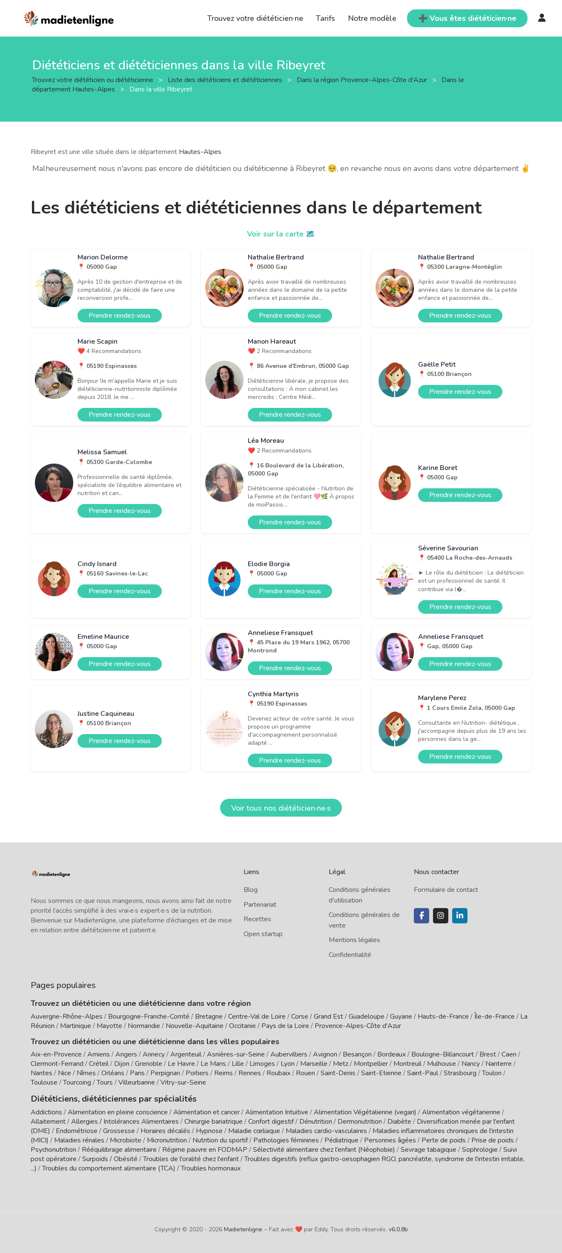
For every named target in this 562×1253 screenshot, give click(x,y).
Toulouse (44, 1082)
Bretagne (209, 1016)
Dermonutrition (361, 1120)
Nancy (471, 1063)
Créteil (99, 1063)
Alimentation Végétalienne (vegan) (365, 1111)
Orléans (112, 1073)
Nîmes (86, 1073)
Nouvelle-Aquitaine (195, 1026)
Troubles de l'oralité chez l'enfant (191, 1158)
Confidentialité (350, 955)
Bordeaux (391, 1054)
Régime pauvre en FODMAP (204, 1148)
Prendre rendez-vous (120, 315)
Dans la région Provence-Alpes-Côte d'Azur (363, 79)
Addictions (46, 1111)
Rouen (305, 1073)
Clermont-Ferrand (57, 1063)
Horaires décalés (165, 1130)
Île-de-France (494, 1016)
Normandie (144, 1026)
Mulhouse (441, 1063)
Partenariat (260, 904)
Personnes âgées (390, 1139)
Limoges (262, 1063)
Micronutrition (167, 1139)
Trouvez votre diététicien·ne (255, 18)
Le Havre (181, 1063)
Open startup (263, 934)
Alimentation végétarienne (461, 1111)
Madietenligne (243, 1229)
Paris (137, 1073)
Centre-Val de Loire (257, 1016)
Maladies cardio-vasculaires (326, 1130)
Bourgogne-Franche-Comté (148, 1016)
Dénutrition (315, 1120)
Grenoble (148, 1063)
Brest (487, 1054)
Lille (238, 1063)
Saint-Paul (422, 1073)
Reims (223, 1073)
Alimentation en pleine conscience (118, 1111)
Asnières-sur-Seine (236, 1054)
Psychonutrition (53, 1148)
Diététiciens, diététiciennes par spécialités (107, 1098)
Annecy (154, 1054)
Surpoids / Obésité (110, 1158)
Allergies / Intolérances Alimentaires (125, 1120)
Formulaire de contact (446, 889)
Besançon (357, 1054)
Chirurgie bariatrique (213, 1120)
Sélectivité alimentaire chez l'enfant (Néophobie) (324, 1148)
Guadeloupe (366, 1016)
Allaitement (48, 1120)
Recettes (257, 919)
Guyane (401, 1016)
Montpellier (371, 1063)
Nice (64, 1073)
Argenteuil (185, 1054)
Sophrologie (480, 1148)
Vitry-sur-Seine (183, 1082)
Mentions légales (354, 940)
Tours (105, 1082)
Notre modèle (372, 18)
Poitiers (197, 1073)
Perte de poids (444, 1139)
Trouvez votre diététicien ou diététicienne (93, 79)
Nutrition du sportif (220, 1139)
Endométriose (76, 1130)
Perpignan (165, 1073)
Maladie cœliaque (254, 1130)
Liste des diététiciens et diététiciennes (226, 79)
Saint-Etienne (381, 1073)
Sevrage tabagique (428, 1148)
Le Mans (213, 1063)
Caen (509, 1054)
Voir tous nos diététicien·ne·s (281, 808)
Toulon (492, 1073)
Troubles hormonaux (211, 1167)
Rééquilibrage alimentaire (119, 1148)
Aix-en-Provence (56, 1054)
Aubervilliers (288, 1054)
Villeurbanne (136, 1082)
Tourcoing (77, 1082)
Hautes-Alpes (200, 152)
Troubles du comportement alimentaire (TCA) (108, 1167)
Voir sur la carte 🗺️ (281, 234)
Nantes (41, 1073)
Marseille (313, 1063)
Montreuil (407, 1063)
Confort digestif (271, 1120)
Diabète (399, 1120)
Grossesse (119, 1130)
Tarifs (325, 18)
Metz (340, 1063)
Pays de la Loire (285, 1026)
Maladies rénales (79, 1139)
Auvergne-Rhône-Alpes (67, 1016)
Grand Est (328, 1016)
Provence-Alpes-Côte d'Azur (358, 1026)
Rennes (249, 1073)
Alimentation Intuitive (276, 1111)
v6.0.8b (398, 1229)
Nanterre (498, 1063)
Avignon (325, 1054)
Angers (126, 1054)
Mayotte (109, 1026)
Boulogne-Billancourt (442, 1054)
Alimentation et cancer (206, 1111)
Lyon (288, 1063)
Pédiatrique (341, 1139)
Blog (251, 889)
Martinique (75, 1026)
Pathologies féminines (286, 1139)
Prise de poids (492, 1139)
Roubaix (278, 1073)
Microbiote (126, 1139)
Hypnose (209, 1130)
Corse (299, 1016)
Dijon (121, 1063)
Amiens (98, 1054)
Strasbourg (460, 1073)
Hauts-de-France (443, 1016)
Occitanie (242, 1026)
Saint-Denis (338, 1073)
